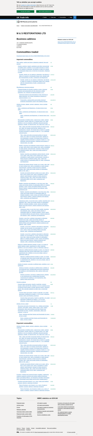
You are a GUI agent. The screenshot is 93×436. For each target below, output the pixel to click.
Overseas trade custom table (24, 411)
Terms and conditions (51, 428)
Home (18, 25)
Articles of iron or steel (22, 303)
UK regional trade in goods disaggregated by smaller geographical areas (65, 413)
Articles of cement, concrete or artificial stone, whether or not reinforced (34, 264)
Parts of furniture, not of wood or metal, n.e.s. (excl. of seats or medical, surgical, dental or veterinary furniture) (35, 389)
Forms (18, 407)
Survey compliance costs (43, 415)
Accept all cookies (25, 11)
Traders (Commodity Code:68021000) (29, 25)
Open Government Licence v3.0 (42, 432)
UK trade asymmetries (43, 405)
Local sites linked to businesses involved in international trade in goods (66, 408)
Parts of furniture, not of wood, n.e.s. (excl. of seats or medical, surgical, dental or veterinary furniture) (33, 385)
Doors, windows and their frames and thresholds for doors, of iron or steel (34, 315)
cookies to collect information (28, 5)
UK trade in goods (42, 403)
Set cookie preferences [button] (45, 11)
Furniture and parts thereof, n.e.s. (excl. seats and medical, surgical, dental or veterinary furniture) (33, 382)
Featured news (21, 403)
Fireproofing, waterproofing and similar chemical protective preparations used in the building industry (33, 100)
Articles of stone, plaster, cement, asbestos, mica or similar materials (32, 105)
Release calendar (21, 409)
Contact (32, 428)
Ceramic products (21, 282)
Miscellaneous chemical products (25, 87)
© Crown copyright (71, 432)
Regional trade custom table (24, 414)
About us (19, 428)
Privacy (23, 428)
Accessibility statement (41, 428)
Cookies (28, 428)
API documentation (21, 429)
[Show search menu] (74, 17)
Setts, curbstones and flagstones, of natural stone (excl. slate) (32, 108)
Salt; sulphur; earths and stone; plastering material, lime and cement (32, 63)
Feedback (28, 429)
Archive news (20, 405)
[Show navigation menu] (44, 17)
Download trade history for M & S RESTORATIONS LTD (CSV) (33, 56)
